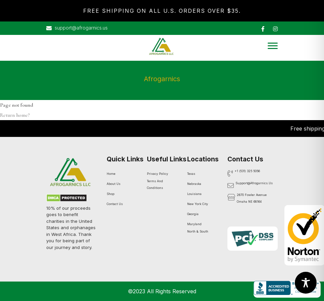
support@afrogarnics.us (77, 28)
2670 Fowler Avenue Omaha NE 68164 (252, 198)
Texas (191, 173)
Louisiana (194, 194)
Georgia (193, 214)
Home (111, 173)
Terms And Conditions (155, 184)
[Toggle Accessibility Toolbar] (305, 282)
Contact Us (115, 204)
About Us (113, 184)
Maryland (194, 224)
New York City (197, 204)
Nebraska (194, 184)
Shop (110, 194)
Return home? (15, 115)
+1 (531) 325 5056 (247, 171)
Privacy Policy (157, 173)
